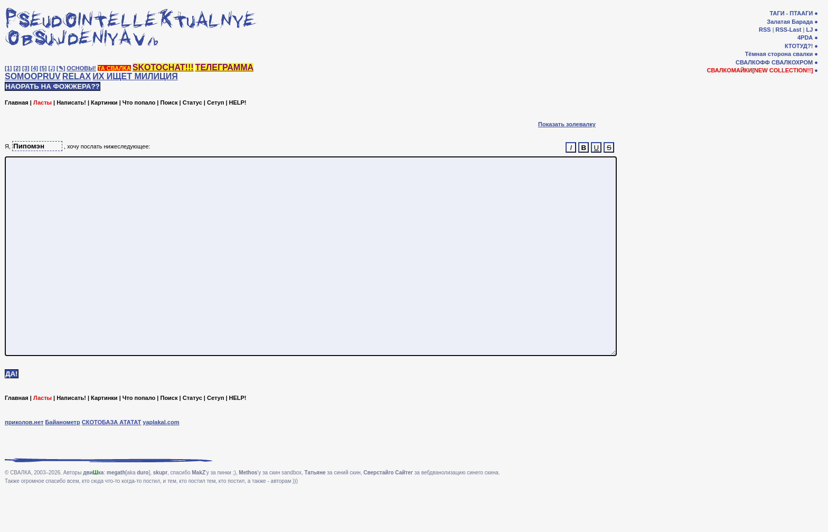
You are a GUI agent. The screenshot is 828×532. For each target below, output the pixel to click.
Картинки (104, 102)
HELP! (238, 102)
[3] (25, 68)
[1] (8, 68)
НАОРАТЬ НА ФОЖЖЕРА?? (52, 86)
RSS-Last (789, 29)
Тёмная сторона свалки (779, 54)
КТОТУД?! (799, 46)
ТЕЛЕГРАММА (224, 67)
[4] (34, 68)
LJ (809, 29)
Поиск (168, 102)
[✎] (61, 68)
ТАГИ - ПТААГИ (791, 13)
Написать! (71, 102)
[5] (43, 68)
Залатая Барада (790, 21)
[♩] (52, 68)
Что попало (139, 102)
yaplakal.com (161, 462)
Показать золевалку (567, 124)
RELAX (76, 76)
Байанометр (62, 462)
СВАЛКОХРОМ (792, 62)
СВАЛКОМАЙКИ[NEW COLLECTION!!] (760, 70)
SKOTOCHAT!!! (163, 67)
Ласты (42, 102)
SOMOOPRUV (33, 76)
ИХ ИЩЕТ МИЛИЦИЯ (135, 76)
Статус (192, 102)
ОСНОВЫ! (81, 68)
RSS (765, 29)
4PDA (805, 37)
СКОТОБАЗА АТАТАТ (112, 462)
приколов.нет (24, 462)
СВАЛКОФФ (753, 62)
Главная (17, 102)
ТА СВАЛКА (114, 68)
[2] (17, 68)
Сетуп (215, 102)
